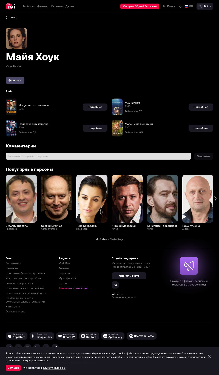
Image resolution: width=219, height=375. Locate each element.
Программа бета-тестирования (25, 273)
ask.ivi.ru (117, 294)
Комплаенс (13, 306)
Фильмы (64, 268)
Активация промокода (73, 288)
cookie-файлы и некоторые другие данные (142, 353)
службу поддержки (54, 367)
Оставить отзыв (15, 311)
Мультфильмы (67, 278)
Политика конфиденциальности (26, 293)
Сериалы (64, 273)
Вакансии (12, 268)
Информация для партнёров (23, 278)
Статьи (63, 283)
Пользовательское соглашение (25, 288)
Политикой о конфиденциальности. (28, 360)
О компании (13, 263)
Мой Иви (64, 263)
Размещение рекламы (19, 283)
